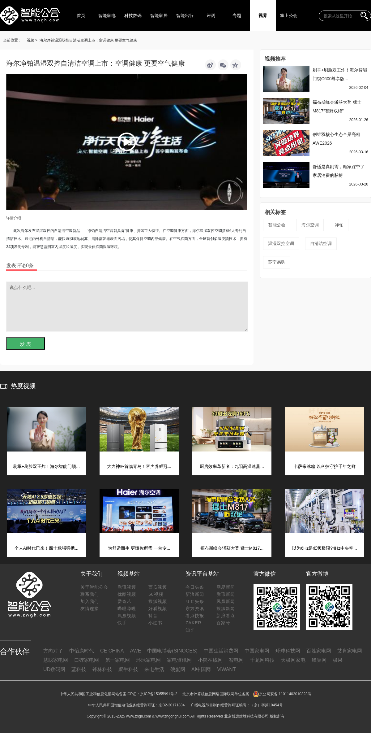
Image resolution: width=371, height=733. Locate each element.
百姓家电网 (318, 650)
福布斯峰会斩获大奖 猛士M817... (232, 548)
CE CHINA (112, 650)
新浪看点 (225, 615)
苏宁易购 (276, 262)
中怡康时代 (81, 650)
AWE (135, 650)
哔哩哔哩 (126, 608)
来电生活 (154, 669)
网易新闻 (225, 587)
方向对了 (53, 650)
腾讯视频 (126, 587)
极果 (338, 660)
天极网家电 (293, 660)
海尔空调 (310, 224)
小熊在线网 (210, 660)
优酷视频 (126, 594)
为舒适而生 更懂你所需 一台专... (139, 548)
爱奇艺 (124, 601)
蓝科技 (78, 669)
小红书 (155, 622)
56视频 (155, 594)
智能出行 (185, 15)
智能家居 (159, 15)
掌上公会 (288, 15)
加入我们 (89, 601)
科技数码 (133, 15)
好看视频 (157, 608)
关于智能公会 (94, 587)
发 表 (25, 344)
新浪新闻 (195, 594)
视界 (262, 15)
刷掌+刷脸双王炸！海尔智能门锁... (46, 466)
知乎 (190, 629)
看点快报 (195, 615)
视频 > (32, 40)
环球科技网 (287, 650)
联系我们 (89, 594)
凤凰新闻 (225, 601)
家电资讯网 (179, 660)
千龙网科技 (262, 660)
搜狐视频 (157, 601)
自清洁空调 (321, 243)
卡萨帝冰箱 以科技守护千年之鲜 (325, 466)
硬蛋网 (177, 669)
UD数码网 (54, 669)
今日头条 (195, 587)
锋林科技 (102, 669)
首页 (81, 15)
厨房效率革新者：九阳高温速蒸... (232, 466)
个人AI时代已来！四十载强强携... (47, 548)
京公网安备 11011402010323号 (282, 694)
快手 (122, 622)
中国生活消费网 (221, 650)
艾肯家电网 (349, 650)
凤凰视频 (126, 615)
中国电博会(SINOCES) (172, 650)
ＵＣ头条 (195, 601)
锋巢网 (319, 660)
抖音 (153, 615)
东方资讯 (195, 608)
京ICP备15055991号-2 (158, 694)
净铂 (339, 224)
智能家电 (107, 15)
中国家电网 (257, 650)
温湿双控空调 (281, 243)
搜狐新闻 (225, 608)
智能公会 (276, 224)
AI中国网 (201, 669)
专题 (236, 15)
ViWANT (226, 669)
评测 (211, 15)
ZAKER (194, 622)
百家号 (223, 622)
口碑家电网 (86, 660)
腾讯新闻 (225, 594)
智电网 (236, 660)
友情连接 (89, 608)
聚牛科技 (128, 669)
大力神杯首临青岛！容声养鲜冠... (139, 466)
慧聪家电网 (55, 660)
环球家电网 (148, 660)
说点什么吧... (127, 306)
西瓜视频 (157, 587)
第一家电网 (117, 660)
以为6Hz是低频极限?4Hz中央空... (324, 548)
